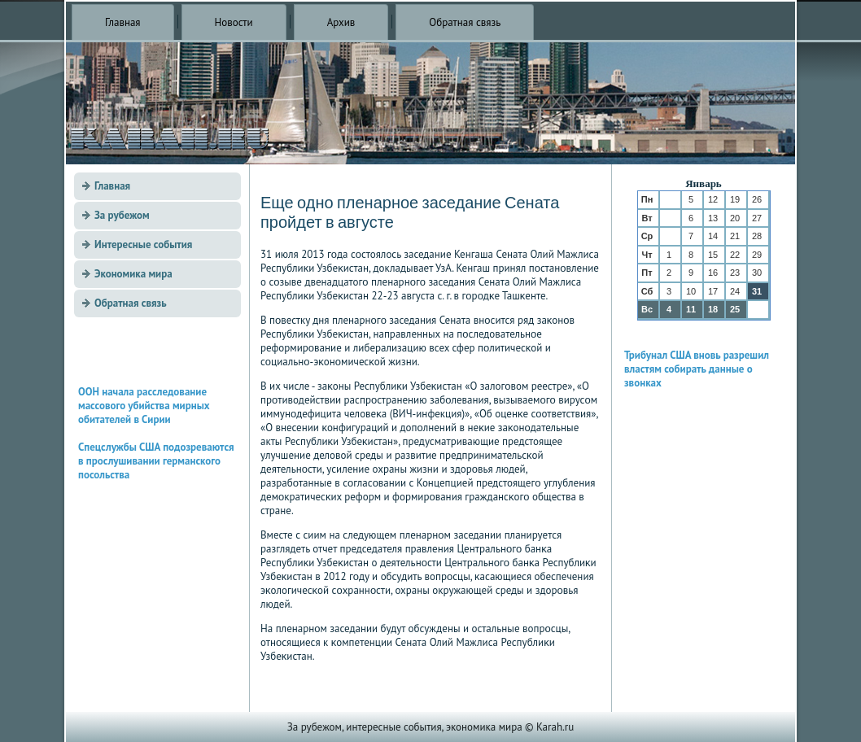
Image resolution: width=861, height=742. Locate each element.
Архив (341, 22)
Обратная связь (464, 22)
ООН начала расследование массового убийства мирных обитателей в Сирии (143, 405)
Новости (234, 22)
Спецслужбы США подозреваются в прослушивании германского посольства (156, 461)
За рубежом (122, 215)
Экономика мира (133, 274)
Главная (123, 22)
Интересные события (143, 244)
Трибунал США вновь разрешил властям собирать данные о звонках (696, 369)
